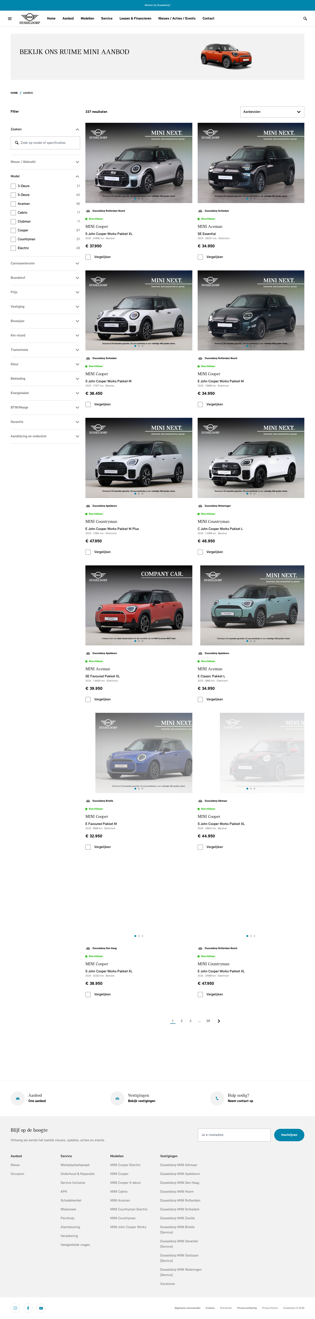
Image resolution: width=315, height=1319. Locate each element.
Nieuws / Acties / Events (176, 18)
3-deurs (49, 186)
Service (106, 18)
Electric (49, 248)
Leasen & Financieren (135, 18)
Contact (209, 18)
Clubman (49, 221)
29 (208, 1021)
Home (51, 18)
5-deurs (49, 195)
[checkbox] (88, 257)
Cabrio (49, 212)
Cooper (49, 230)
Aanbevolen (272, 112)
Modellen (87, 18)
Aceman (49, 204)
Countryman (49, 239)
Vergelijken (102, 257)
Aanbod (68, 18)
